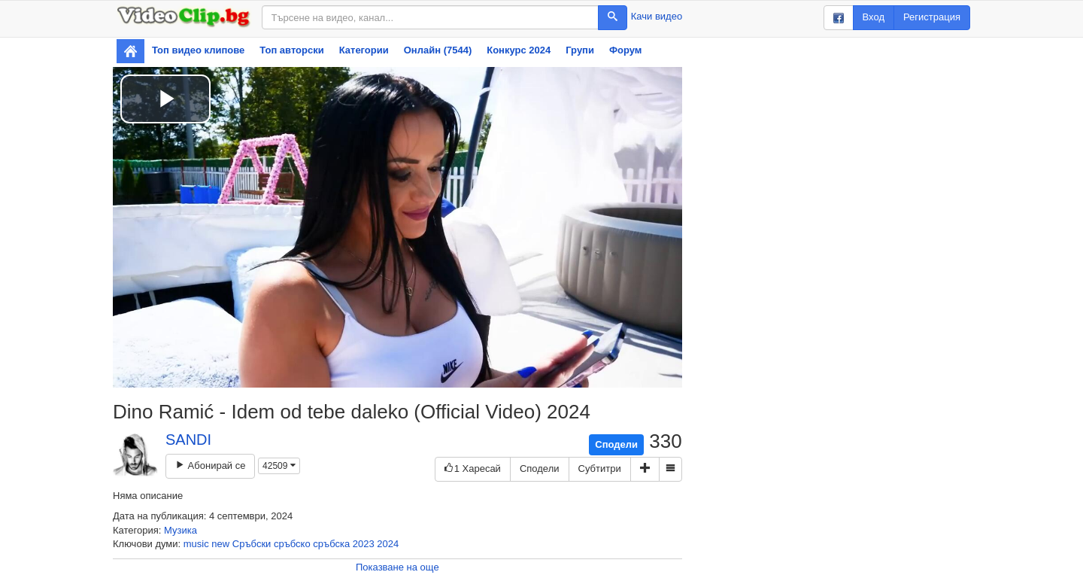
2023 (364, 543)
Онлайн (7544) (438, 50)
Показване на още (397, 567)
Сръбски (252, 543)
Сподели (616, 444)
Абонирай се (210, 465)
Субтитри (599, 468)
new (220, 543)
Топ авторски (291, 50)
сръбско (292, 543)
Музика (180, 530)
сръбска (331, 543)
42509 (279, 466)
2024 (388, 543)
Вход (873, 17)
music (196, 543)
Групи (580, 50)
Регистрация (931, 17)
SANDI (188, 439)
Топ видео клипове (198, 50)
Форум (625, 50)
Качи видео (656, 16)
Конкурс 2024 (519, 50)
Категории (364, 50)
